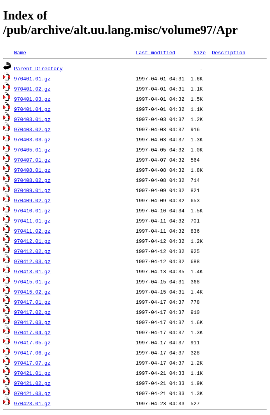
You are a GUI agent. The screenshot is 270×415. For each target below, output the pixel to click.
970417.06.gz (32, 352)
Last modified (155, 52)
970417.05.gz (32, 342)
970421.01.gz (32, 372)
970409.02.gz (32, 200)
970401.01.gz (32, 78)
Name (20, 52)
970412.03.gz (32, 261)
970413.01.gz (32, 271)
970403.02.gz (32, 129)
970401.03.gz (32, 98)
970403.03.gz (32, 139)
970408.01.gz (32, 169)
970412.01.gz (32, 240)
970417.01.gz (32, 301)
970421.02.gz (32, 383)
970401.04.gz (32, 108)
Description (228, 52)
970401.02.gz (32, 88)
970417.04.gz (32, 332)
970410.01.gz (32, 210)
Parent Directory (38, 68)
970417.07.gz (32, 362)
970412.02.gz (32, 251)
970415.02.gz (32, 291)
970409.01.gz (32, 190)
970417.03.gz (32, 322)
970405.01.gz (32, 149)
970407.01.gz (32, 159)
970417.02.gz (32, 311)
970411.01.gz (32, 220)
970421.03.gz (32, 393)
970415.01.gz (32, 281)
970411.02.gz (32, 230)
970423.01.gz (32, 403)
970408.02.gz (32, 179)
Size (200, 52)
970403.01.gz (32, 119)
